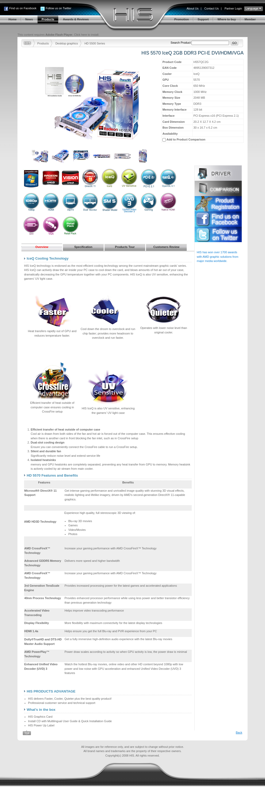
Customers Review (166, 246)
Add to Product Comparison (186, 139)
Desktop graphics (66, 43)
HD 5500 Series (94, 43)
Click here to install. (86, 34)
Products (43, 43)
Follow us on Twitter (58, 8)
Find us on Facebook (22, 8)
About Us (192, 8)
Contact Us (211, 8)
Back (239, 732)
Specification (83, 246)
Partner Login (233, 8)
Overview (41, 246)
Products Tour (125, 246)
